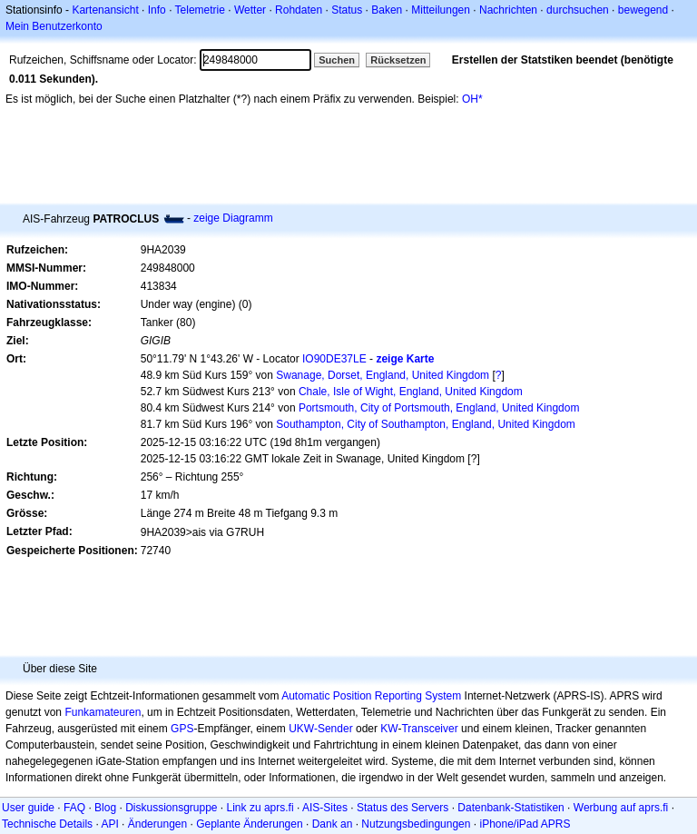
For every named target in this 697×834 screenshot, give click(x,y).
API (109, 824)
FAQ (74, 807)
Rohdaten (298, 10)
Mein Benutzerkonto (54, 26)
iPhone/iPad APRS (524, 824)
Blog (105, 807)
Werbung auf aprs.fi (621, 807)
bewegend (643, 10)
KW (389, 728)
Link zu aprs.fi (260, 807)
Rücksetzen (398, 60)
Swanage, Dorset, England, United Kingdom (382, 375)
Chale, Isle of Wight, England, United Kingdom (411, 391)
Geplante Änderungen (249, 824)
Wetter (250, 10)
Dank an (332, 824)
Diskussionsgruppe (171, 807)
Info (157, 10)
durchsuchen (577, 10)
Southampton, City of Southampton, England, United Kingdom (425, 424)
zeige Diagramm (232, 218)
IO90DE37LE (334, 358)
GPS (182, 728)
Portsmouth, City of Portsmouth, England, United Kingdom (439, 408)
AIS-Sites (325, 807)
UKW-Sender (320, 728)
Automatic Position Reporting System (371, 696)
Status (346, 10)
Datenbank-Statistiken (510, 807)
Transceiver (429, 728)
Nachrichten (508, 10)
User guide (28, 807)
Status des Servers (402, 807)
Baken (386, 10)
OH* (472, 99)
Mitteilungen (440, 10)
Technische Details (47, 824)
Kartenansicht (105, 10)
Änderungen (157, 824)
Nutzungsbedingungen (415, 824)
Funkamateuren (102, 712)
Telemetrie (200, 10)
